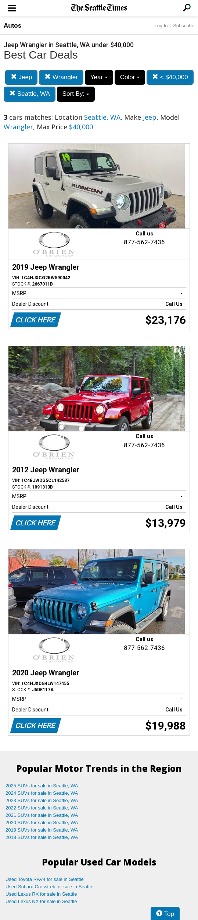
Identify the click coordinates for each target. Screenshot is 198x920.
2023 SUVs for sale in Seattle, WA (42, 800)
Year (99, 77)
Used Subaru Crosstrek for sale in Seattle (49, 886)
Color (130, 77)
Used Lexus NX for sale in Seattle (41, 901)
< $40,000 (170, 77)
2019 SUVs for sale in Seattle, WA (42, 830)
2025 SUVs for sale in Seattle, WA (42, 785)
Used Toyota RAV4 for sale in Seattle (45, 879)
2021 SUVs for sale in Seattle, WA (42, 815)
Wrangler (61, 77)
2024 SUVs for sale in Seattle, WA (42, 793)
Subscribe (183, 25)
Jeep (21, 77)
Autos (12, 25)
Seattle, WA (29, 93)
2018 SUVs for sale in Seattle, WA (42, 837)
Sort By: (75, 93)
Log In (161, 25)
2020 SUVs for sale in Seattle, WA (42, 822)
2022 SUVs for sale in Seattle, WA (42, 808)
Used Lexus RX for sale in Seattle (41, 894)
